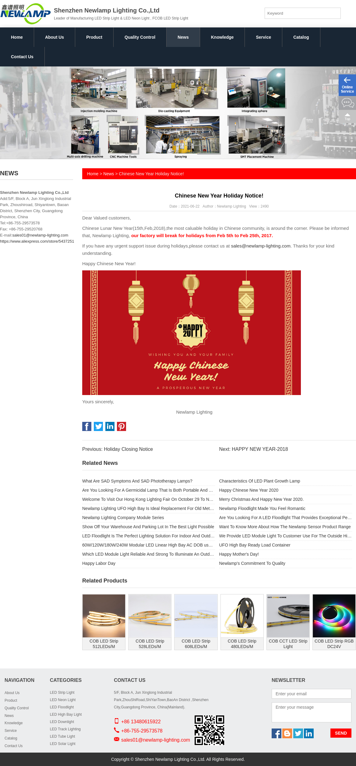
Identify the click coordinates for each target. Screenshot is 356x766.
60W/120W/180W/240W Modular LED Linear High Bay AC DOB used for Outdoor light (148, 545)
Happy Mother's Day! (239, 554)
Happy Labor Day (98, 563)
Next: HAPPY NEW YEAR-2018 (253, 449)
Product (94, 37)
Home (17, 37)
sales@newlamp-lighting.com (261, 245)
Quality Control (140, 37)
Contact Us (22, 56)
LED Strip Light (62, 692)
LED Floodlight (62, 707)
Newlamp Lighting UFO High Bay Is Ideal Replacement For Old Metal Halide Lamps (148, 508)
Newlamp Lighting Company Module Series (123, 517)
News (183, 37)
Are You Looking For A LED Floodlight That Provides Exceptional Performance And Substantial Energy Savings (285, 517)
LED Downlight (62, 722)
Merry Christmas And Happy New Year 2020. (261, 499)
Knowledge (222, 37)
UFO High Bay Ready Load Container (255, 545)
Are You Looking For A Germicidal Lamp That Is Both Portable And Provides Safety (148, 490)
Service (263, 37)
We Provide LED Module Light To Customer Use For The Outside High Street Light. (285, 535)
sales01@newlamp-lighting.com (40, 235)
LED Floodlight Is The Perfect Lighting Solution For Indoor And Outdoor (148, 535)
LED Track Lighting (65, 729)
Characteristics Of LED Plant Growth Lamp (259, 481)
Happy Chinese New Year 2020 (249, 490)
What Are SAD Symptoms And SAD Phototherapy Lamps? (137, 481)
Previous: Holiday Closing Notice (117, 449)
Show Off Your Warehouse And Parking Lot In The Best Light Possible (148, 526)
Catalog (301, 37)
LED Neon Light (63, 700)
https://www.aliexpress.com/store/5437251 (37, 241)
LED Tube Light (62, 736)
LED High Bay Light (66, 714)
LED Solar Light (63, 744)
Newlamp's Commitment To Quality (252, 563)
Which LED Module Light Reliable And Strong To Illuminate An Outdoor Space (148, 554)
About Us (54, 37)
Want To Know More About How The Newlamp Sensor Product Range (285, 526)
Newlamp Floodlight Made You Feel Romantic (262, 508)
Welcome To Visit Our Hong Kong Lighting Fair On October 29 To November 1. (148, 499)
